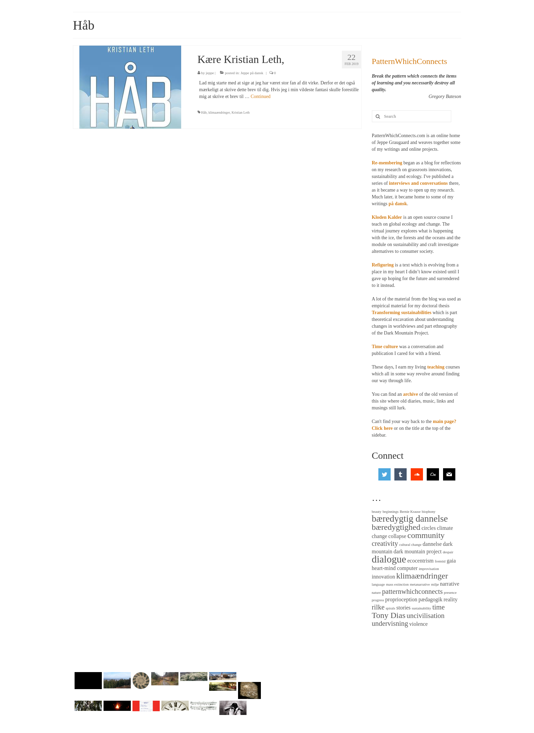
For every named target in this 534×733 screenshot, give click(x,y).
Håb (204, 112)
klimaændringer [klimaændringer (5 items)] (422, 575)
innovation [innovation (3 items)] (383, 577)
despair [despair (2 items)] (448, 552)
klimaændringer (219, 112)
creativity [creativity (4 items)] (385, 543)
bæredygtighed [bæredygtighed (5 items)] (396, 527)
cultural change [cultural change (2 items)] (410, 545)
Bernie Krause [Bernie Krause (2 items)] (410, 512)
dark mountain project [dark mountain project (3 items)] (417, 551)
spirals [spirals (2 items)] (390, 608)
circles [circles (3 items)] (429, 528)
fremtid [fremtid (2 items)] (440, 561)
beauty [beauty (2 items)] (376, 512)
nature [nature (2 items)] (376, 592)
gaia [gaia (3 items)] (451, 561)
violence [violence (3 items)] (418, 624)
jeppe (210, 73)
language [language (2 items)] (378, 584)
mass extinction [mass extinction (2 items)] (397, 584)
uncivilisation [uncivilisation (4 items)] (425, 615)
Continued (260, 96)
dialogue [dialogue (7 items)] (389, 559)
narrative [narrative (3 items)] (449, 584)
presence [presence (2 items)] (450, 592)
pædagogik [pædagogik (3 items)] (430, 599)
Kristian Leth (241, 112)
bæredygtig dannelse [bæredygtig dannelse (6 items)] (410, 519)
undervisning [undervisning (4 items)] (390, 623)
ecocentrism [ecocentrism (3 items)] (420, 561)
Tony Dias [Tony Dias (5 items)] (389, 615)
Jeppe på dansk (251, 73)
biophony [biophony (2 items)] (428, 512)
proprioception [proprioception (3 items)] (401, 599)
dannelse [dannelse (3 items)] (432, 544)
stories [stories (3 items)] (403, 607)
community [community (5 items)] (425, 535)
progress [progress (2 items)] (378, 600)
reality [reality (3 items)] (451, 599)
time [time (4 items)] (438, 607)
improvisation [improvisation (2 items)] (429, 569)
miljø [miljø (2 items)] (435, 584)
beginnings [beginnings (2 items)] (390, 512)
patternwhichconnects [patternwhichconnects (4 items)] (412, 591)
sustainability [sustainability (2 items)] (421, 608)
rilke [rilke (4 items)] (378, 607)
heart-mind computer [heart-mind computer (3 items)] (395, 568)
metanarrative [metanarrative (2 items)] (420, 584)
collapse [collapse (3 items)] (397, 536)
